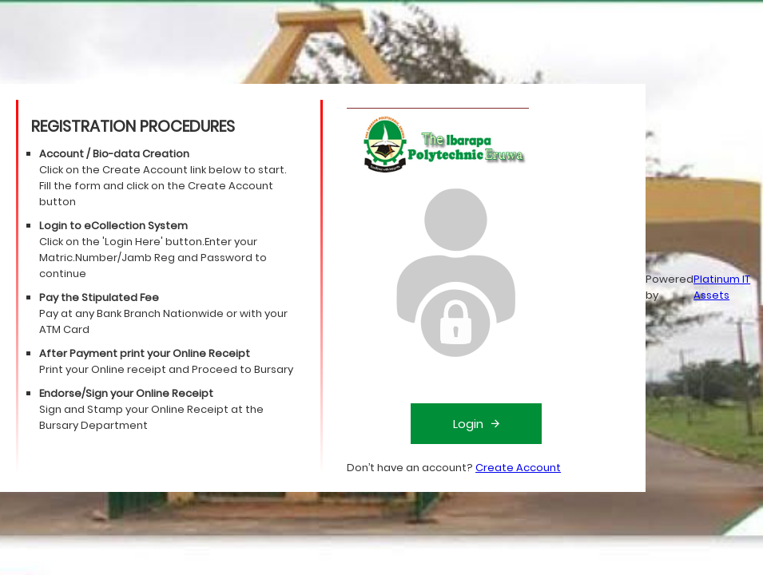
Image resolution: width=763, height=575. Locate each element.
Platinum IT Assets (721, 287)
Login (476, 423)
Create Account (518, 467)
